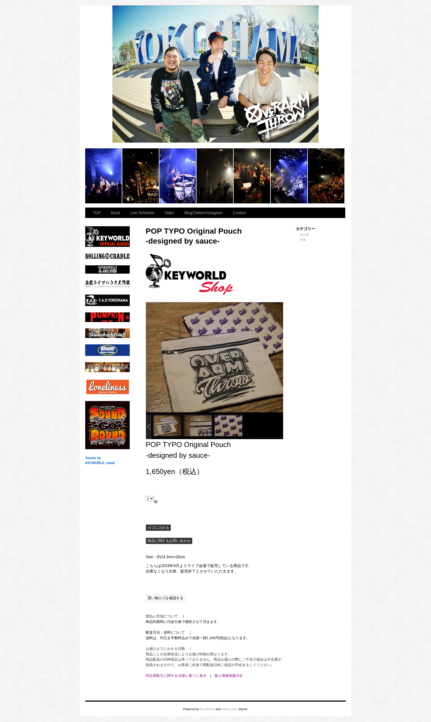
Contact (239, 213)
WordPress (207, 709)
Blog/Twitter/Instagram (203, 213)
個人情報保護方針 (228, 676)
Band (115, 213)
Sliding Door (230, 709)
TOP (97, 213)
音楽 (303, 239)
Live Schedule (142, 213)
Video (169, 213)
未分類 (304, 234)
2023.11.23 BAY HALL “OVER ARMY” (103, 175)
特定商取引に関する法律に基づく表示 (176, 676)
